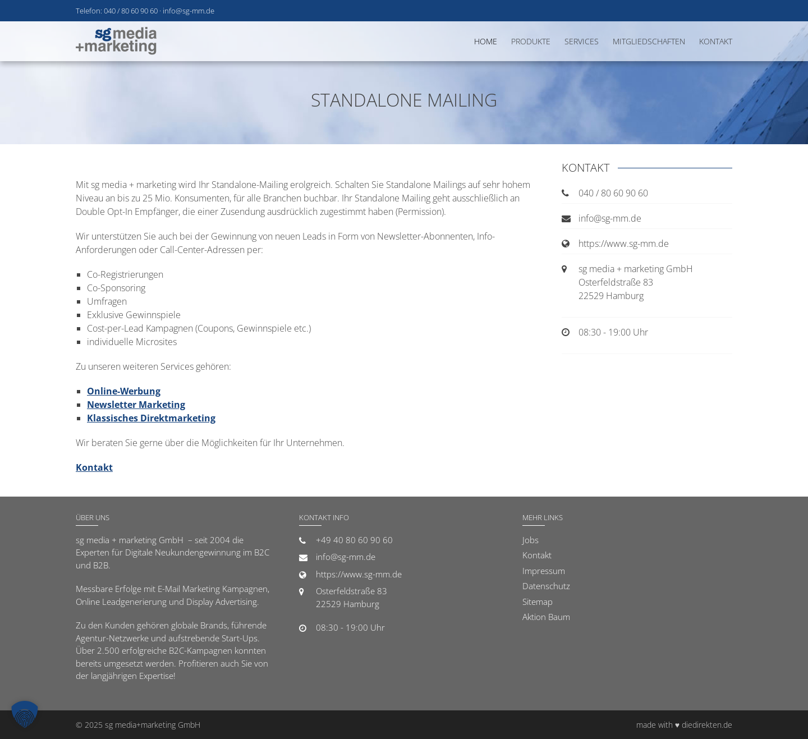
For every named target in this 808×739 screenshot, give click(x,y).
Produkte (530, 41)
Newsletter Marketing (136, 404)
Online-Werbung (123, 391)
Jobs (530, 539)
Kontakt (715, 41)
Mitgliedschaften (649, 41)
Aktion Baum (546, 616)
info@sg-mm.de (188, 11)
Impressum (543, 570)
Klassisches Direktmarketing (151, 418)
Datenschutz (546, 585)
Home (485, 41)
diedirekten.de (707, 724)
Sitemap (537, 601)
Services (581, 41)
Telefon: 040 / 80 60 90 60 (117, 11)
